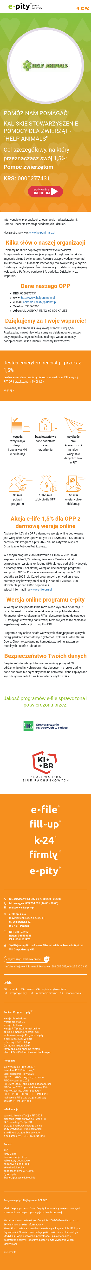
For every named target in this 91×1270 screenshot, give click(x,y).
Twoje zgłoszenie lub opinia (19, 1177)
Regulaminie (62, 1228)
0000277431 (27, 178)
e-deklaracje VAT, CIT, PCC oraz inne (24, 1136)
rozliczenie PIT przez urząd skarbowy (25, 1097)
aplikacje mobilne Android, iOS (21, 1032)
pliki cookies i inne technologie (61, 1232)
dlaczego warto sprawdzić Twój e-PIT (25, 1119)
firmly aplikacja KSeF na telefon (22, 1049)
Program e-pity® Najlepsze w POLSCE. (26, 1200)
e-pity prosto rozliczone (25, 6)
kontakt (14, 989)
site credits (10, 1252)
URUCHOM (41, 191)
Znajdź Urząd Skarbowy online (23, 959)
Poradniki (9, 1060)
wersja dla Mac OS (14, 1021)
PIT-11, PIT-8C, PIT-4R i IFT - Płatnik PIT (26, 1094)
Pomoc (8, 1144)
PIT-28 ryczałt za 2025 (16, 1080)
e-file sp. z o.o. (70, 1220)
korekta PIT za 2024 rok (17, 1101)
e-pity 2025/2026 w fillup (18, 1038)
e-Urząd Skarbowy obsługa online (23, 1125)
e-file (8, 982)
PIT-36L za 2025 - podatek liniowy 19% (25, 1087)
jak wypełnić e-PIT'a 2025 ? (19, 1067)
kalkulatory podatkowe (17, 1160)
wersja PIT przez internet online (22, 1028)
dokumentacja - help (15, 1157)
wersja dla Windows (15, 1018)
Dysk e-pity (10, 1174)
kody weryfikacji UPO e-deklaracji (23, 1129)
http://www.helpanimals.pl (38, 297)
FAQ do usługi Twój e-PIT (18, 1122)
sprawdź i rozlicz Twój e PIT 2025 (23, 1115)
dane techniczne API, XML (19, 1170)
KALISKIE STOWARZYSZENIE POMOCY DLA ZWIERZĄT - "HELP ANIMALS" (41, 131)
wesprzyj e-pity (18, 993)
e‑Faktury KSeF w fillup (17, 1042)
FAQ (6, 1150)
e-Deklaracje (11, 1109)
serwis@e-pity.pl (24, 907)
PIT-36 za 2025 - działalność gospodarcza (28, 1084)
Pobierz (18, 1011)
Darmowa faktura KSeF (17, 1045)
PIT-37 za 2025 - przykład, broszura (24, 1077)
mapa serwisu (74, 993)
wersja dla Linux (13, 1025)
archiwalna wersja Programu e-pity (23, 1035)
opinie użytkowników (54, 989)
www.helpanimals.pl (42, 232)
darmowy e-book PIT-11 (17, 1164)
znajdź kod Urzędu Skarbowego (22, 1132)
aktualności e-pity (14, 1167)
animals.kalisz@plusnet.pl (40, 302)
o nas (30, 989)
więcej (8, 390)
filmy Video (10, 1153)
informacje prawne (46, 993)
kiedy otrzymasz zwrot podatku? (22, 1090)
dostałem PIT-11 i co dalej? (19, 1070)
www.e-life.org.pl (41, 589)
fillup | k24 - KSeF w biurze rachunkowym (27, 1052)
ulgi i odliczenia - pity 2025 (19, 1073)
